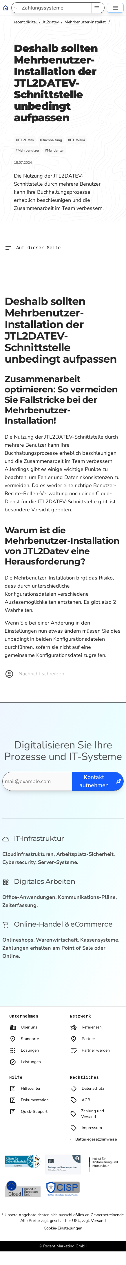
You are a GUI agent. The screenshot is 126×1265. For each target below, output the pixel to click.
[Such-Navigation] (96, 8)
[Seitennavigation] (115, 8)
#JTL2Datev (25, 140)
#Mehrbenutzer (27, 150)
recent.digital (25, 22)
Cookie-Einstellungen (63, 1228)
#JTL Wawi (76, 140)
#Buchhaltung (51, 140)
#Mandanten (54, 150)
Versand (98, 1220)
